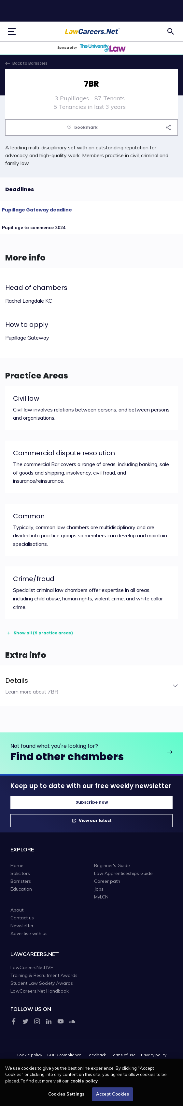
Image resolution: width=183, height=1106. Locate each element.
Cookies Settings (66, 1096)
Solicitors (20, 873)
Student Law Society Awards (41, 983)
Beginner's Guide (112, 865)
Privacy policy (153, 1054)
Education (21, 889)
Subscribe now (92, 802)
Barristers (20, 881)
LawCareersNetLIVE (31, 967)
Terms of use (123, 1054)
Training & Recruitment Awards (43, 975)
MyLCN (101, 897)
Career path (107, 881)
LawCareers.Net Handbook (39, 991)
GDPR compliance (64, 1054)
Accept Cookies (112, 1096)
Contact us (22, 918)
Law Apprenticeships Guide (123, 873)
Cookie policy (29, 1054)
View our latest (95, 820)
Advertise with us (29, 933)
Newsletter (22, 926)
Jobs (99, 889)
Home (16, 865)
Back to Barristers (30, 63)
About (16, 910)
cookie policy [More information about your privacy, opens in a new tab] (84, 1083)
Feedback (96, 1054)
